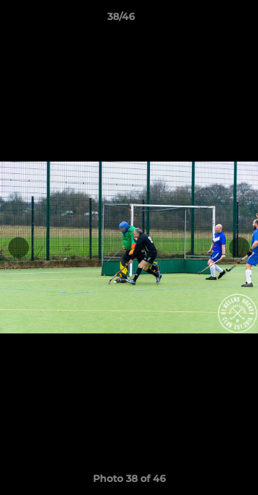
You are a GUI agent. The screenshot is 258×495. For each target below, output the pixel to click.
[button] (208, 20)
